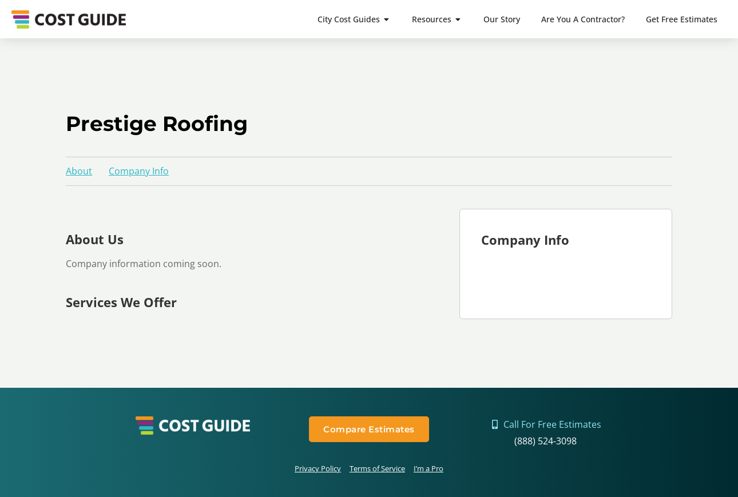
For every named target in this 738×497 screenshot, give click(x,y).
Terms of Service (377, 468)
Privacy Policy (318, 468)
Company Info (139, 171)
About (79, 171)
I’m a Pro (428, 468)
